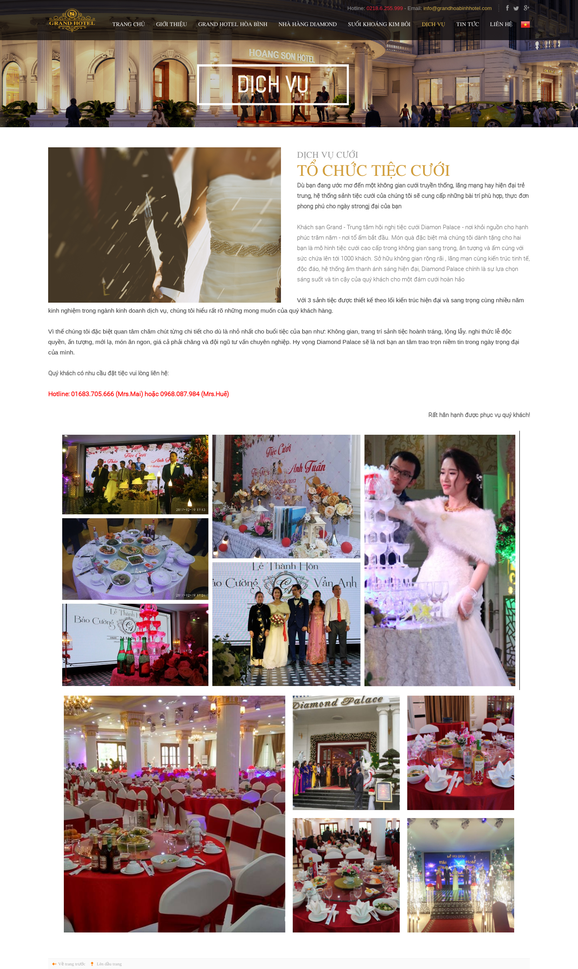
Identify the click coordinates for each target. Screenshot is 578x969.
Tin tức (467, 24)
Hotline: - (378, 8)
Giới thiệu (171, 24)
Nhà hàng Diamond (308, 24)
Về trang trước (71, 963)
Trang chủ (128, 24)
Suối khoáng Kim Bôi (379, 24)
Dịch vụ (433, 24)
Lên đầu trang (109, 963)
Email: (453, 8)
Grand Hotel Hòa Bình (232, 24)
